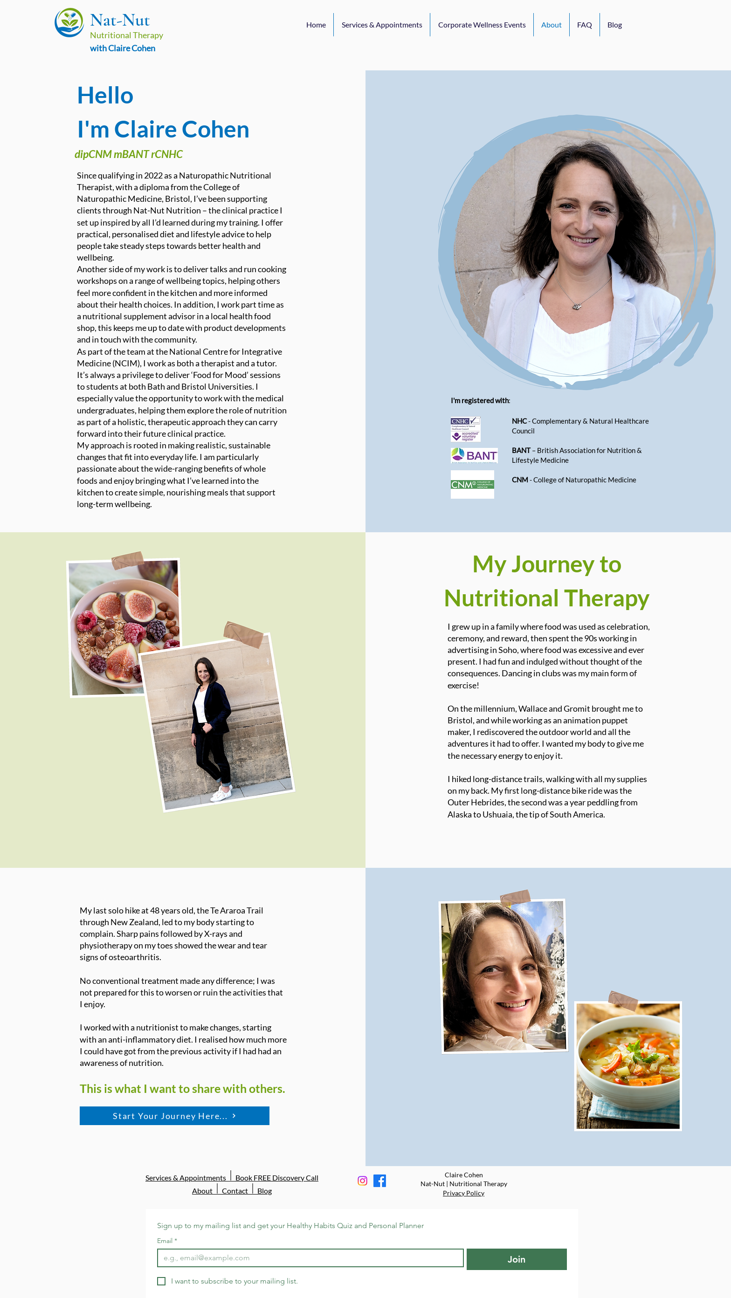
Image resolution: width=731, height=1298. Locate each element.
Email (167, 1241)
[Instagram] (362, 1180)
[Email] (307, 1258)
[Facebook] (379, 1180)
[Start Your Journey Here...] (174, 1115)
